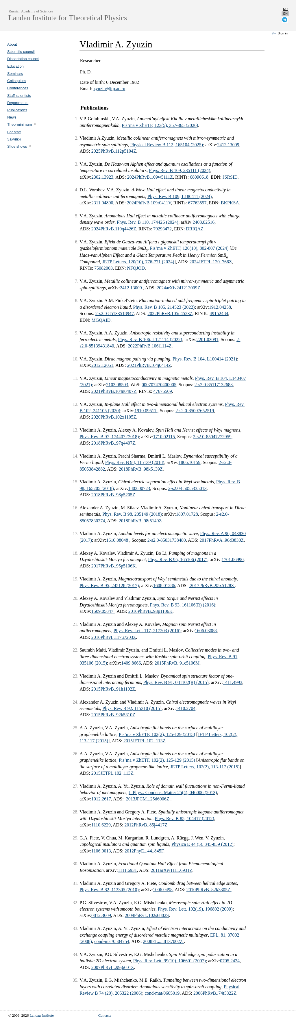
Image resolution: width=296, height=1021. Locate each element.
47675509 (162, 391)
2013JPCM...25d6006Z (148, 798)
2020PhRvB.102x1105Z (113, 417)
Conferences (17, 88)
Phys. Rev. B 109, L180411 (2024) (179, 196)
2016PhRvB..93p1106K (150, 611)
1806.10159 (190, 462)
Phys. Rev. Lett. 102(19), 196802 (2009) (195, 909)
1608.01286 (164, 585)
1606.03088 (206, 630)
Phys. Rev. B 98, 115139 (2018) (134, 462)
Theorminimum (21, 124)
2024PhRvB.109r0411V (149, 202)
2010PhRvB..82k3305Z (209, 889)
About (12, 44)
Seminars (15, 73)
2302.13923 (102, 177)
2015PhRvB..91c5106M (177, 663)
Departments (17, 103)
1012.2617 (101, 798)
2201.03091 (207, 339)
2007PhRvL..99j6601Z (112, 967)
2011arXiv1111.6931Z (171, 870)
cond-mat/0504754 (111, 941)
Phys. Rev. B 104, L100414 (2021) (205, 358)
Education (15, 66)
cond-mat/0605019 (162, 993)
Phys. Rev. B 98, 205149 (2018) (132, 514)
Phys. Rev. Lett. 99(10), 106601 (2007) (169, 960)
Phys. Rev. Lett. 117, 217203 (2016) (147, 630)
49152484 (219, 313)
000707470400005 (159, 384)
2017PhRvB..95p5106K (113, 565)
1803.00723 (139, 488)
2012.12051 (102, 365)
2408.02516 (203, 222)
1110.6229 (101, 824)
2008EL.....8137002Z (163, 941)
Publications (17, 110)
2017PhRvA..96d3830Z (221, 540)
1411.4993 (232, 682)
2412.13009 (228, 144)
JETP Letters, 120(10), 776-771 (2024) (138, 261)
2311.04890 (102, 202)
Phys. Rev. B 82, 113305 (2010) (109, 889)
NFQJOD (136, 268)
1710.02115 (164, 436)
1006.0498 (163, 889)
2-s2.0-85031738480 (166, 540)
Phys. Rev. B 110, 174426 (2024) (147, 222)
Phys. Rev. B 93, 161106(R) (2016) (182, 604)
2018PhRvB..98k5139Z (141, 469)
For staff (14, 132)
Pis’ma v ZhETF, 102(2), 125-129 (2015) (157, 734)
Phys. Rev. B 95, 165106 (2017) (177, 559)
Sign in (283, 33)
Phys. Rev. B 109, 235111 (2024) (179, 170)
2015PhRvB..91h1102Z (113, 689)
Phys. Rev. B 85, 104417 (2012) (184, 818)
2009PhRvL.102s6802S (147, 915)
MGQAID (101, 320)
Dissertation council (23, 59)
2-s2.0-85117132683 (214, 384)
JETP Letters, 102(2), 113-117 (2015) (205, 766)
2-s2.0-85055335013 (187, 488)
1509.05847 (102, 611)
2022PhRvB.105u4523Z (170, 313)
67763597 (197, 202)
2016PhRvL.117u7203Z (113, 637)
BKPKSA (230, 202)
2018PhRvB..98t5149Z (140, 520)
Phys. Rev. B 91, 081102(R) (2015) (176, 682)
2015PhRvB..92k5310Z (113, 714)
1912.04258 (220, 307)
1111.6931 (127, 870)
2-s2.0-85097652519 (194, 410)
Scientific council (21, 51)
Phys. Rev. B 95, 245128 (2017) (109, 585)
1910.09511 (145, 410)
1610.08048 (117, 540)
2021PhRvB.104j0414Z (149, 365)
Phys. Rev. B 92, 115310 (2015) (132, 708)
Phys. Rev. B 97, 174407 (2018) (109, 436)
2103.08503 (117, 384)
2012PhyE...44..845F (144, 850)
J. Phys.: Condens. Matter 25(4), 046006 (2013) (173, 792)
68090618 (199, 177)
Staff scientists (19, 95)
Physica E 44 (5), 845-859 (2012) (202, 844)
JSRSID (230, 177)
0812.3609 (101, 915)
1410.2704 (185, 708)
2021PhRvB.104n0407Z (113, 391)
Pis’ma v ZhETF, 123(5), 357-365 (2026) (160, 125)
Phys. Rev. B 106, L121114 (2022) (150, 339)
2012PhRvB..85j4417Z (145, 824)
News (11, 117)
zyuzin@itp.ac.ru (109, 88)
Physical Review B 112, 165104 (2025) (166, 144)
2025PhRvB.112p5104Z (113, 151)
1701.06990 (233, 559)
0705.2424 (230, 960)
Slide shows (19, 146)
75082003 (103, 268)
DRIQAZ (194, 228)
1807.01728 (187, 514)
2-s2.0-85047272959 (212, 436)
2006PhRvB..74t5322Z (214, 993)
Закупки (14, 139)
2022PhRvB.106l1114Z (149, 345)
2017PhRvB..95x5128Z (212, 585)
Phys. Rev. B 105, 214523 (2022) (164, 307)
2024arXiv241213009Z (178, 287)
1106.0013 (101, 850)
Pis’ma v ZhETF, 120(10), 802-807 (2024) (189, 248)
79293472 (162, 228)
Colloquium (16, 81)
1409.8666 (131, 663)
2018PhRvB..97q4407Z (113, 443)
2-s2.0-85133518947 (114, 313)
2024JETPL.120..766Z (210, 261)
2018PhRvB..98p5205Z (113, 494)
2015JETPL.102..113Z (144, 740)
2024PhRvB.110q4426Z (113, 228)
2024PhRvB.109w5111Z (150, 177)
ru (285, 9)
